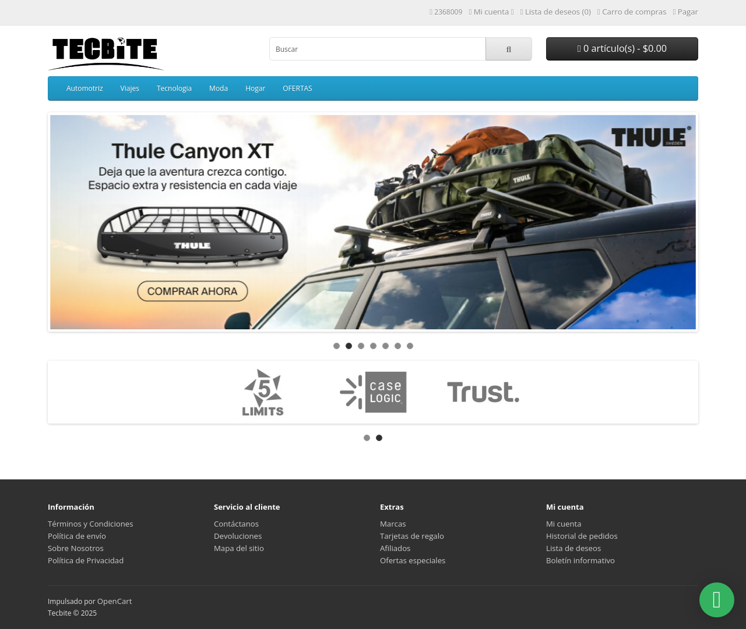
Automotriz (84, 88)
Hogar (255, 88)
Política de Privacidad (86, 560)
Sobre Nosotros (76, 548)
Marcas (393, 523)
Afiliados (395, 548)
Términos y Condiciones (90, 523)
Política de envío (77, 536)
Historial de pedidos (582, 536)
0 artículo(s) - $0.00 (622, 48)
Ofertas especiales (412, 560)
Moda (218, 88)
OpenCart (114, 601)
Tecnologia (174, 88)
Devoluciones (238, 536)
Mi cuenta (564, 523)
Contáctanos (236, 523)
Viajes (130, 88)
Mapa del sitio (239, 548)
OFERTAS (297, 88)
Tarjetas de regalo (412, 536)
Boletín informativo (580, 560)
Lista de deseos (573, 548)
